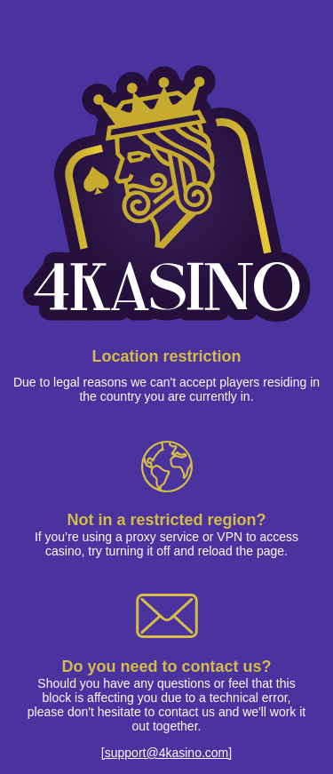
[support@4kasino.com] (166, 753)
